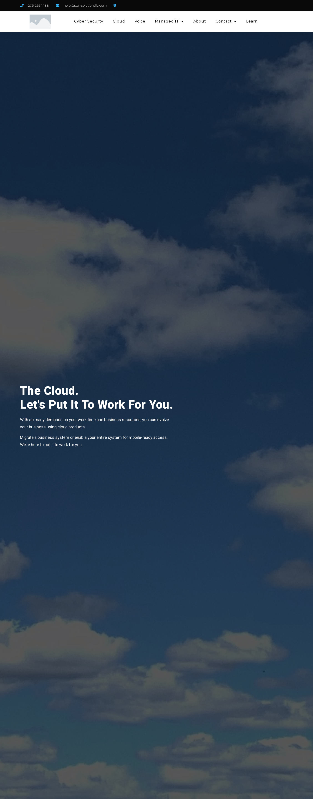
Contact (226, 21)
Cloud (119, 21)
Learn (252, 21)
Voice (140, 21)
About (199, 21)
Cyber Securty (88, 21)
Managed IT (169, 21)
